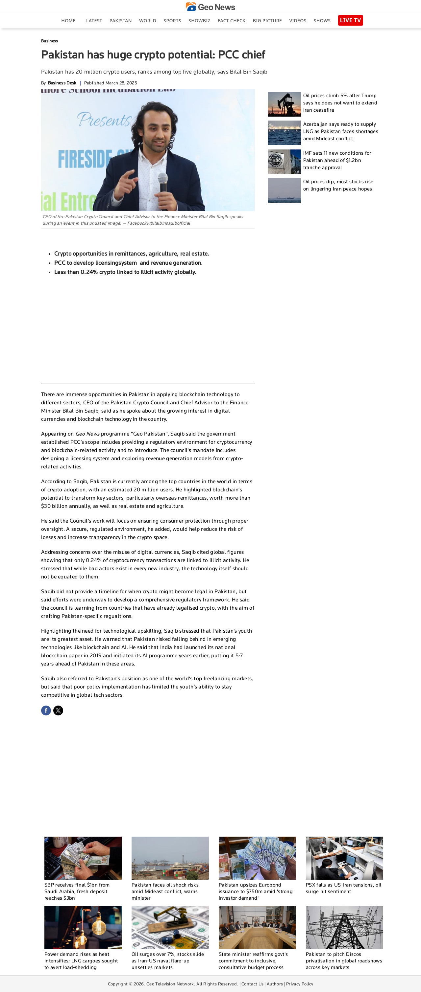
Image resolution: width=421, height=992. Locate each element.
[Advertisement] (148, 328)
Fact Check (231, 20)
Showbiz (199, 20)
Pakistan (121, 20)
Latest (94, 20)
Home (68, 20)
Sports (172, 20)
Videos (297, 20)
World (147, 20)
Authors (275, 983)
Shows (322, 20)
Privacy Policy (299, 983)
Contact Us (252, 983)
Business (49, 40)
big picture (267, 20)
